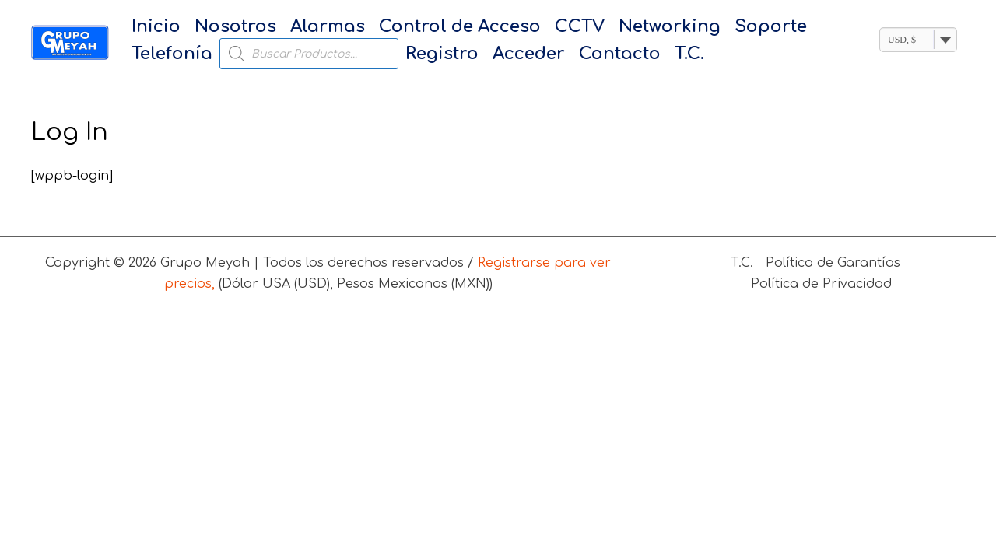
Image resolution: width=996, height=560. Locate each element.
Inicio (156, 26)
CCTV (580, 26)
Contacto (620, 53)
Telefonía (172, 53)
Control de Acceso (460, 26)
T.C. (689, 53)
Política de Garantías (833, 263)
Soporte (771, 26)
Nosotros (235, 26)
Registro (442, 53)
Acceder (529, 53)
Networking (670, 26)
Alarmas (327, 26)
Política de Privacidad (821, 284)
